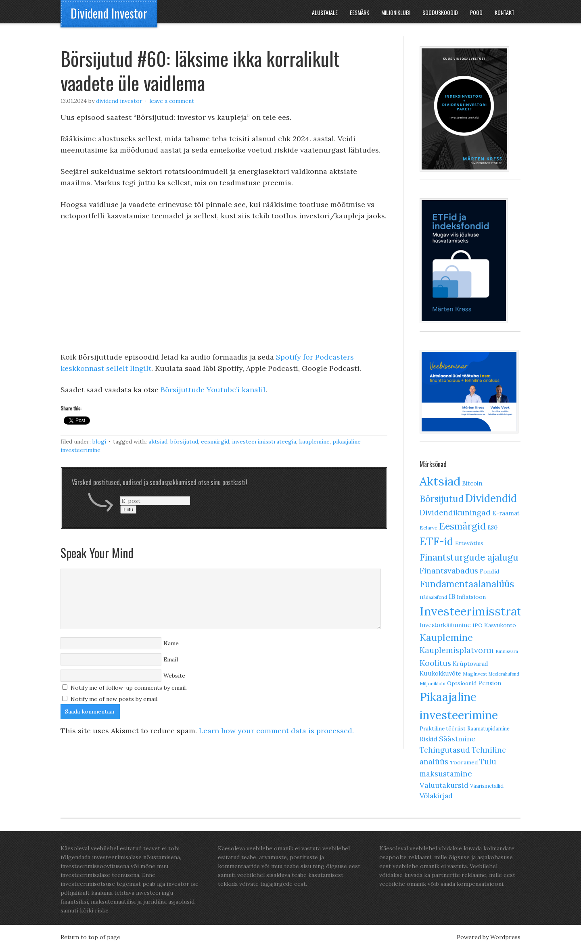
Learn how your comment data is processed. (276, 730)
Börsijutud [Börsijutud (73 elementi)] (442, 498)
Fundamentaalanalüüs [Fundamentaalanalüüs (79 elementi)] (467, 584)
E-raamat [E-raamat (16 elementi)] (505, 513)
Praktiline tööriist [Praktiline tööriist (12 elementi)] (443, 728)
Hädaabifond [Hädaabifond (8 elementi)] (433, 597)
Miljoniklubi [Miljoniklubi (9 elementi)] (432, 683)
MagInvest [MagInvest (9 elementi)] (475, 674)
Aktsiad (157, 441)
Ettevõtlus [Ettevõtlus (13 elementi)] (469, 543)
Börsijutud (184, 441)
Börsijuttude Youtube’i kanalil (213, 389)
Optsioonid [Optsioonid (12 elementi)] (462, 683)
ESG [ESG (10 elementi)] (492, 528)
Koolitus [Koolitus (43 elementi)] (435, 663)
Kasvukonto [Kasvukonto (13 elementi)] (500, 625)
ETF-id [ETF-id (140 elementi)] (437, 541)
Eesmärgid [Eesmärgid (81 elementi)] (462, 526)
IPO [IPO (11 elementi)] (477, 625)
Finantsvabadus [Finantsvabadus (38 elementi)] (449, 570)
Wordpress (505, 937)
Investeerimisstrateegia (264, 441)
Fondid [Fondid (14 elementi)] (489, 571)
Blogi (99, 441)
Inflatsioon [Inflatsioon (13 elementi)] (471, 597)
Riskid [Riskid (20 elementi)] (428, 739)
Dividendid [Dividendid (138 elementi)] (491, 498)
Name (171, 643)
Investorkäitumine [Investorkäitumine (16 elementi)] (445, 625)
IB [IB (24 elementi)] (452, 596)
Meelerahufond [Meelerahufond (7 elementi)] (504, 674)
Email (170, 659)
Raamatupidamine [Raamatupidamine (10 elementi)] (488, 729)
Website (174, 675)
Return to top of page (90, 937)
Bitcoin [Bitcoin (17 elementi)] (472, 483)
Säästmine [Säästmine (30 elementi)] (457, 738)
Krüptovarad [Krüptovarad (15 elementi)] (470, 664)
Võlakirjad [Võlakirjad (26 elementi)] (436, 795)
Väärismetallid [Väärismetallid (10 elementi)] (487, 786)
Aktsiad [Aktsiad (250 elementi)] (440, 481)
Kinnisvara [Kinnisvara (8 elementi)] (506, 651)
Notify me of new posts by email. (115, 699)
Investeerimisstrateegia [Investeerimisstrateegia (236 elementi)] (485, 611)
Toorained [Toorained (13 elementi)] (464, 762)
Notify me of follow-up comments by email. (129, 687)
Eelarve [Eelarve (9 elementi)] (428, 528)
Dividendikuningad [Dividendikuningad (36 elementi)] (455, 512)
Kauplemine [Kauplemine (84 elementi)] (446, 637)
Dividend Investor (109, 13)
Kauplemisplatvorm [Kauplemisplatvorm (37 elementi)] (457, 650)
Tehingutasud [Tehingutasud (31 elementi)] (445, 750)
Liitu (128, 509)
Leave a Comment (171, 101)
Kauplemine (314, 441)
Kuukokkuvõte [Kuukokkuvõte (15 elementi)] (440, 673)
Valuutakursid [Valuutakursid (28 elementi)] (444, 785)
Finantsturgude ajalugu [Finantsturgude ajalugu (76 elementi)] (469, 557)
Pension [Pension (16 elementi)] (489, 683)
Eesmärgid (215, 441)
